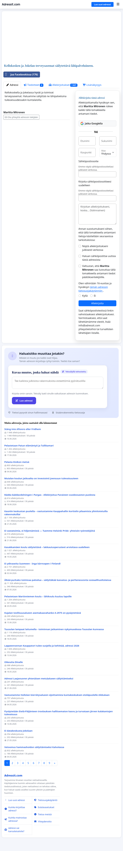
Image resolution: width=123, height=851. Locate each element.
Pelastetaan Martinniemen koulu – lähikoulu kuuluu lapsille (38, 596)
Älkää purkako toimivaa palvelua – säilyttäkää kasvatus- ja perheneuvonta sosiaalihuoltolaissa (57, 580)
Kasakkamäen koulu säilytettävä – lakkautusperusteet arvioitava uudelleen (47, 547)
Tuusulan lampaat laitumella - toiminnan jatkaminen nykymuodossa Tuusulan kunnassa (54, 629)
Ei (95, 295)
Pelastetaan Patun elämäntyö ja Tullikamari (29, 445)
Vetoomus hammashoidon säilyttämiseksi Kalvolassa (34, 747)
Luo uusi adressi (102, 4)
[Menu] (118, 4)
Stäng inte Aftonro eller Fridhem (23, 429)
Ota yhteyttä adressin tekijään (21, 117)
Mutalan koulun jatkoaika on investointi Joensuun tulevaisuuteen (41, 478)
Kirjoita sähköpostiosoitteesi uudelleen (95, 183)
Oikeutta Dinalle (13, 662)
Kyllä (85, 295)
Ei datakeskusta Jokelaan (18, 730)
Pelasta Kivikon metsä (16, 462)
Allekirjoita (97, 303)
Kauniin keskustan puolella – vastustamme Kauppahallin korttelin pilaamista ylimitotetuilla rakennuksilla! (56, 513)
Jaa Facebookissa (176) (21, 74)
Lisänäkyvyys (92, 85)
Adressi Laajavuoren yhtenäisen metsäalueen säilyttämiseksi (38, 678)
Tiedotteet (33, 85)
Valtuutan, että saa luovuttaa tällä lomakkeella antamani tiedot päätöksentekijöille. (99, 271)
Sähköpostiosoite (89, 161)
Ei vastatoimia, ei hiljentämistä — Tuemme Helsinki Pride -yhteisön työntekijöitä (49, 530)
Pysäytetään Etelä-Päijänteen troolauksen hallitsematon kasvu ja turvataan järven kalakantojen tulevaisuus (58, 713)
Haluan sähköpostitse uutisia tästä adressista (99, 257)
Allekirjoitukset (63, 85)
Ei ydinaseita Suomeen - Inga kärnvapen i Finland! (32, 563)
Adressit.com (11, 4)
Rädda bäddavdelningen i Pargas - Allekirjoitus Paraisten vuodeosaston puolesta (49, 494)
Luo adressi (24, 400)
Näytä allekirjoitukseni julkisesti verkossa (95, 248)
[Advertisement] (61, 37)
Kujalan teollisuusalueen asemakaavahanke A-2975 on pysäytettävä (42, 612)
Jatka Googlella (92, 123)
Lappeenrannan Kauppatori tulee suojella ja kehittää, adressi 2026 (41, 645)
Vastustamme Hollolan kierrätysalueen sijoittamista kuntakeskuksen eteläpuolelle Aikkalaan (57, 694)
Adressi (12, 85)
